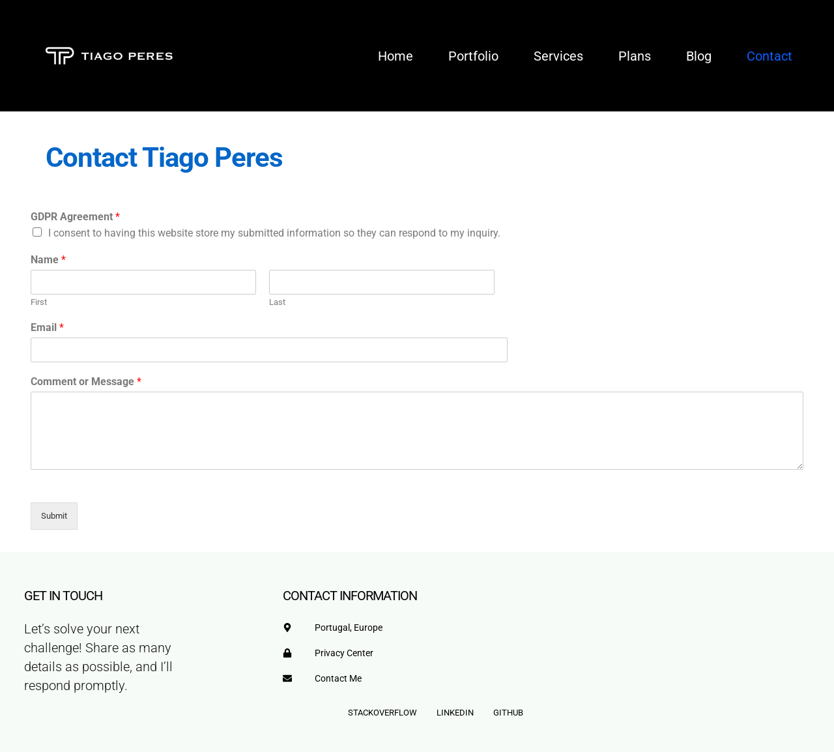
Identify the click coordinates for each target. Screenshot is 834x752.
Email (47, 327)
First (39, 302)
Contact (769, 56)
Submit (54, 516)
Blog (699, 56)
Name (48, 259)
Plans (634, 56)
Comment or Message (86, 381)
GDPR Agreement (75, 216)
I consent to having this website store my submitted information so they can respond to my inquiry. (274, 233)
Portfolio (473, 56)
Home (395, 56)
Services (558, 56)
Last (277, 302)
